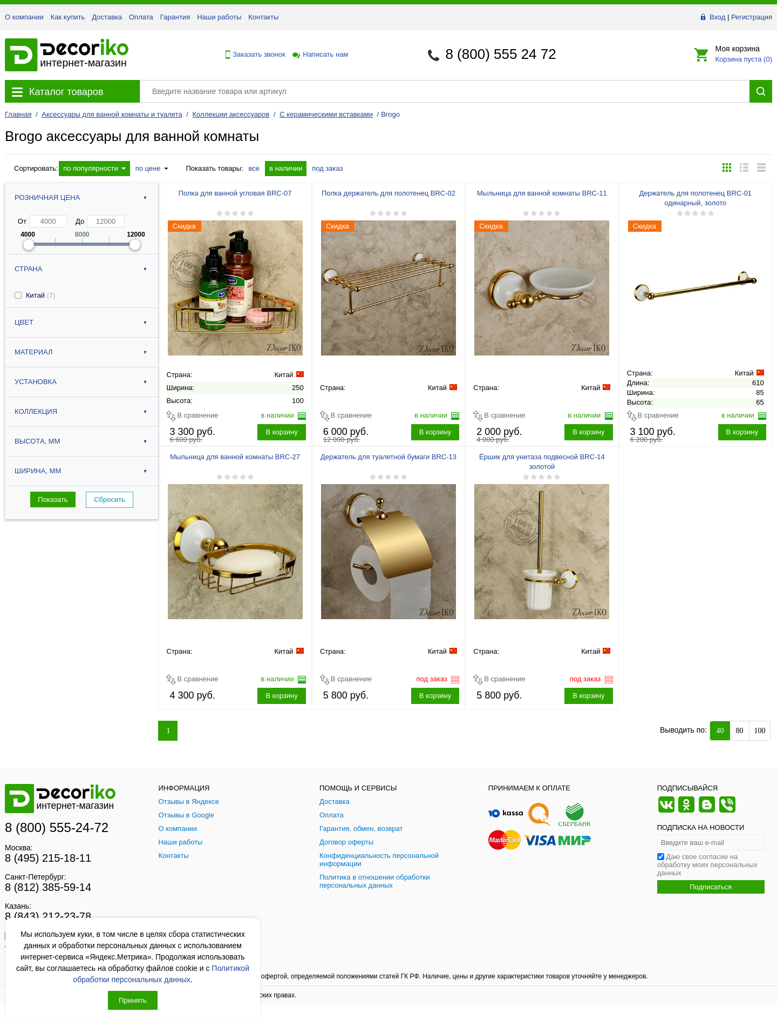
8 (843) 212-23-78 (48, 916)
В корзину (281, 432)
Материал (34, 352)
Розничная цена (47, 197)
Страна (28, 269)
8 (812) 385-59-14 (48, 887)
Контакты (263, 17)
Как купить (68, 17)
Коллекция (36, 411)
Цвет (24, 322)
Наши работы (219, 17)
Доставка (107, 17)
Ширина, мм (38, 471)
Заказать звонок (253, 54)
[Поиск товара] (444, 91)
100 (760, 731)
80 (740, 731)
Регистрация (751, 17)
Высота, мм (37, 441)
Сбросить (109, 499)
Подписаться (711, 887)
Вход (717, 17)
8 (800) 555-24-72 (56, 827)
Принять (133, 1000)
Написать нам (319, 54)
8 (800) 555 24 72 (500, 54)
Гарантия (175, 17)
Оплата (141, 17)
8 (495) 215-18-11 (48, 858)
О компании (24, 17)
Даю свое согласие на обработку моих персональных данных (707, 865)
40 (720, 731)
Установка (36, 382)
